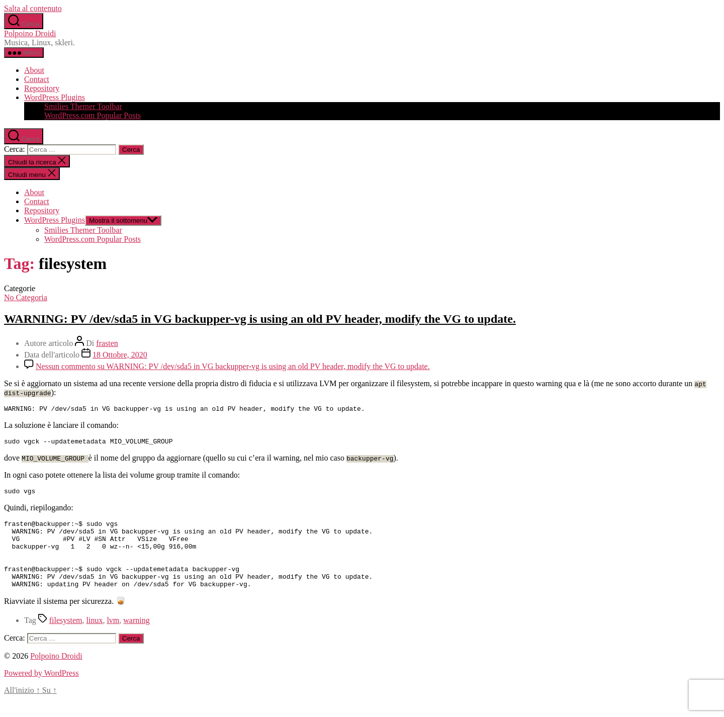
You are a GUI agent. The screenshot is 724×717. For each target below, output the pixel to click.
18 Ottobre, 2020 (120, 354)
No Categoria (25, 297)
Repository (41, 88)
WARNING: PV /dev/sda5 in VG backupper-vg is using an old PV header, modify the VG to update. (260, 318)
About (34, 70)
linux (94, 638)
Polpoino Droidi (30, 33)
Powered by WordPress (41, 691)
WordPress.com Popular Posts (92, 115)
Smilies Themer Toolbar (83, 106)
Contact (36, 79)
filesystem (65, 638)
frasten (107, 343)
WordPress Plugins (54, 97)
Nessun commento (233, 366)
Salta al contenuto (33, 8)
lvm (113, 638)
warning (136, 638)
